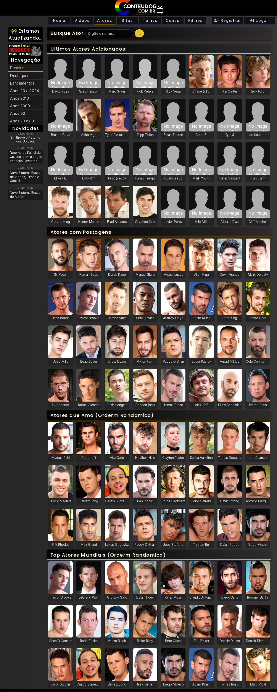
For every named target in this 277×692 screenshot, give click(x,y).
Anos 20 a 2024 (24, 90)
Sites (127, 20)
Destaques (19, 75)
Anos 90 (17, 113)
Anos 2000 (20, 106)
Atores (104, 20)
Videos (82, 20)
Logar (259, 20)
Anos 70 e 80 (22, 121)
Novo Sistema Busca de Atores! (25, 195)
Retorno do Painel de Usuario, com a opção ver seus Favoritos (26, 156)
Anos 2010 (19, 98)
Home (59, 20)
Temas (150, 20)
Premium (18, 68)
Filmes (195, 20)
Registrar (227, 20)
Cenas (173, 20)
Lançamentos (22, 83)
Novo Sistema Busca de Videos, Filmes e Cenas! (25, 177)
